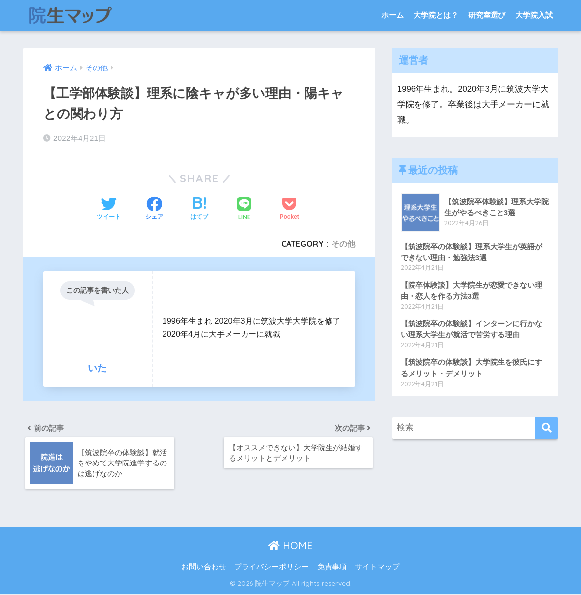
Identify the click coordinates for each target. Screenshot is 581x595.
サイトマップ (377, 568)
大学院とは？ (436, 15)
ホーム (392, 15)
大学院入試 (534, 15)
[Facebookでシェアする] (154, 209)
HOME (290, 547)
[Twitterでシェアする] (109, 209)
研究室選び (486, 15)
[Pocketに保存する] (289, 209)
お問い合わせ (203, 568)
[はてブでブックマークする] (199, 209)
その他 (343, 244)
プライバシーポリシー (271, 568)
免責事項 (332, 568)
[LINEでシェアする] (244, 209)
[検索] (546, 430)
